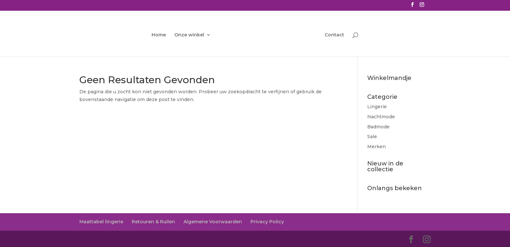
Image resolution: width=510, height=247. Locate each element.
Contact (334, 35)
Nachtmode (381, 117)
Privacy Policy (267, 222)
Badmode (378, 127)
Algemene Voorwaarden (212, 222)
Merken (376, 147)
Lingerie (377, 107)
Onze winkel (189, 35)
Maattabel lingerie (101, 222)
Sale (372, 136)
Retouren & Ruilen (153, 222)
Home (159, 35)
